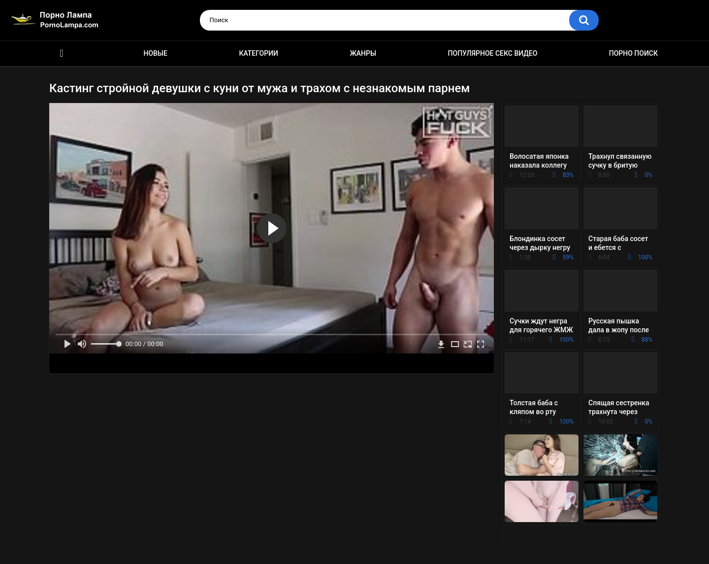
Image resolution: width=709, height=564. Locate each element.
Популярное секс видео (493, 53)
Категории (258, 53)
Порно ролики (61, 53)
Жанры (363, 53)
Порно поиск (633, 53)
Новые (155, 53)
